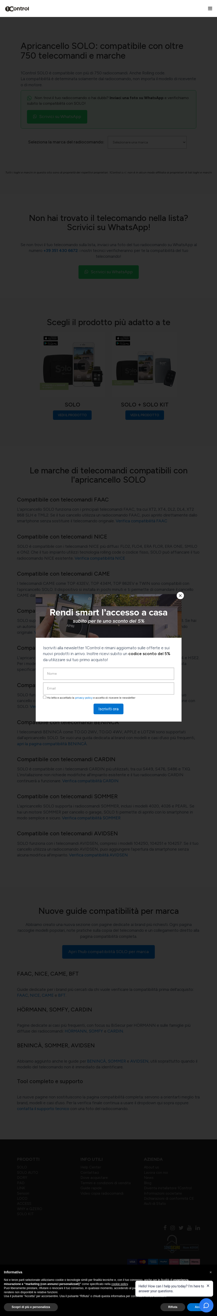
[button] (211, 1272)
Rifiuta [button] (172, 1307)
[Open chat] (206, 1305)
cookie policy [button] (119, 1284)
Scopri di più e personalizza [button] (31, 1307)
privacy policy (84, 697)
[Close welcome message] (208, 1286)
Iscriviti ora (108, 708)
